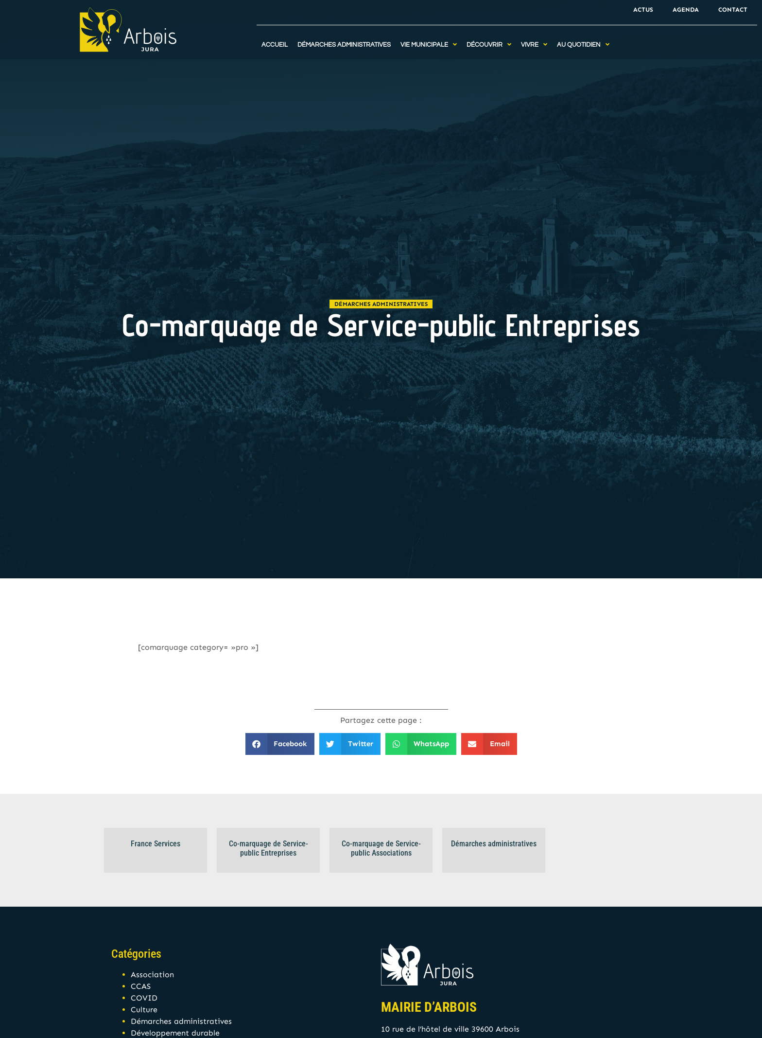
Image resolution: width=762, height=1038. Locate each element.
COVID (144, 997)
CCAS (141, 986)
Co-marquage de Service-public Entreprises (268, 848)
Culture (144, 1009)
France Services (155, 843)
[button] (280, 744)
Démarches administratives (381, 304)
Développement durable (175, 1033)
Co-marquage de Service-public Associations (381, 848)
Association (152, 974)
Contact (732, 9)
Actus (643, 9)
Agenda (686, 9)
